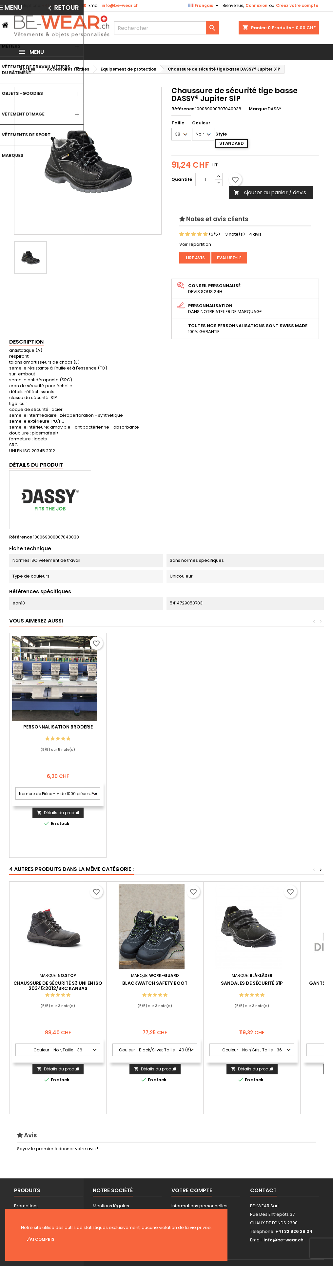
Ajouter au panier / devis (270, 192)
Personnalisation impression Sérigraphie (58, 729)
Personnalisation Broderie (155, 727)
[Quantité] (205, 179)
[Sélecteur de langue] (204, 5)
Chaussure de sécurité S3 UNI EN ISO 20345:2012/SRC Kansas (57, 986)
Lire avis (195, 258)
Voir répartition (195, 244)
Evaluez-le (229, 258)
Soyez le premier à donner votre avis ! (57, 1149)
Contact (263, 1190)
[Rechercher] (166, 27)
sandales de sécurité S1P (252, 983)
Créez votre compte (297, 5)
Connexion (256, 5)
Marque (258, 109)
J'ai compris (40, 1239)
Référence (182, 109)
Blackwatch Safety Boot (154, 983)
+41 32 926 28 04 (59, 5)
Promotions (26, 1206)
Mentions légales (111, 1206)
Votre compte (191, 1190)
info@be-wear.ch (120, 5)
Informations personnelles (199, 1206)
